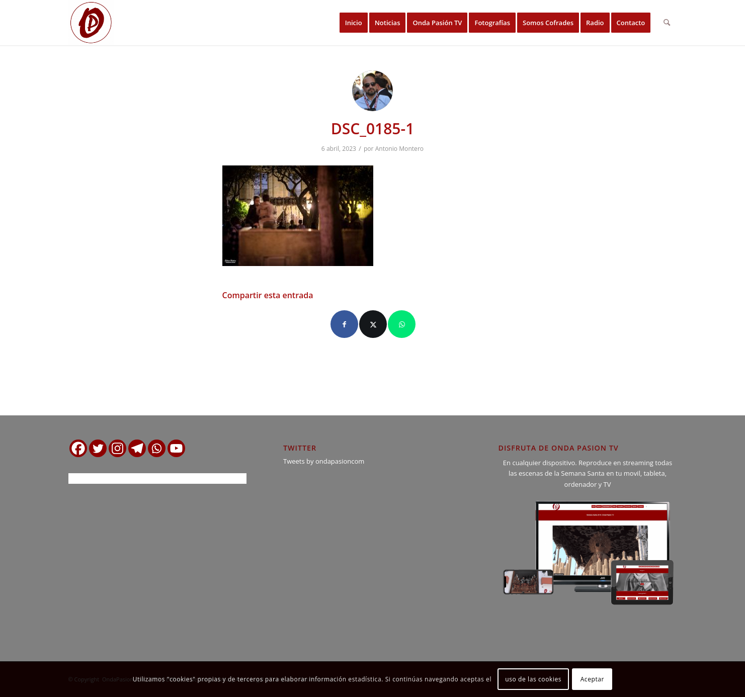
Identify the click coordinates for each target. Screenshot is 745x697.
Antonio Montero (399, 148)
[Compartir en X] (373, 324)
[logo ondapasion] (91, 22)
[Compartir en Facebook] (344, 324)
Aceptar (592, 679)
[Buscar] (667, 22)
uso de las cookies (533, 679)
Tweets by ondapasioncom (323, 461)
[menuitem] (353, 22)
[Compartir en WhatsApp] (402, 324)
